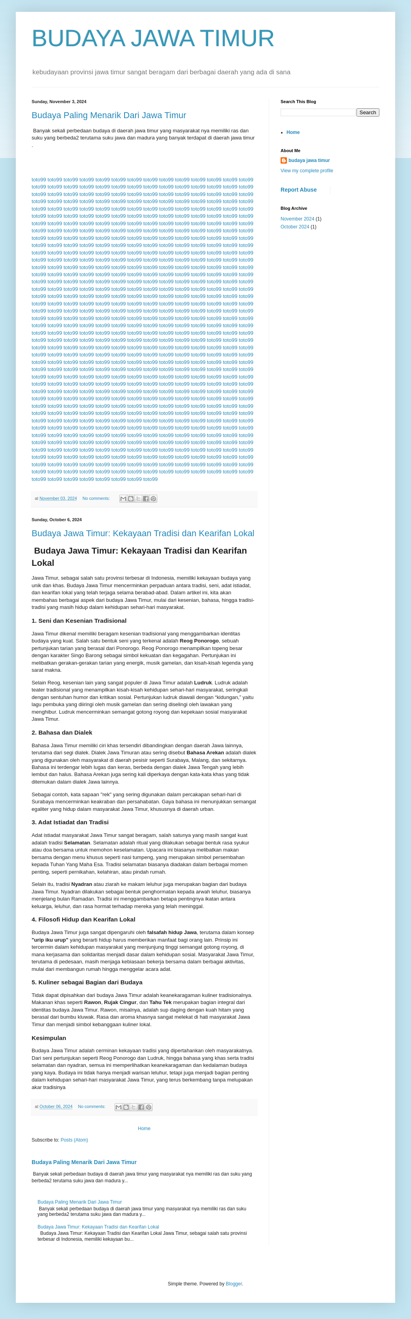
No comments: (97, 498)
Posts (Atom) (74, 1140)
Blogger (234, 1284)
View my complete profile (307, 170)
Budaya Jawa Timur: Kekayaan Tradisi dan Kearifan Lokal (143, 533)
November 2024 (297, 219)
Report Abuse (299, 190)
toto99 (39, 180)
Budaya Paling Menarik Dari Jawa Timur (109, 115)
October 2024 (295, 227)
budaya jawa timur (309, 160)
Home (144, 1128)
